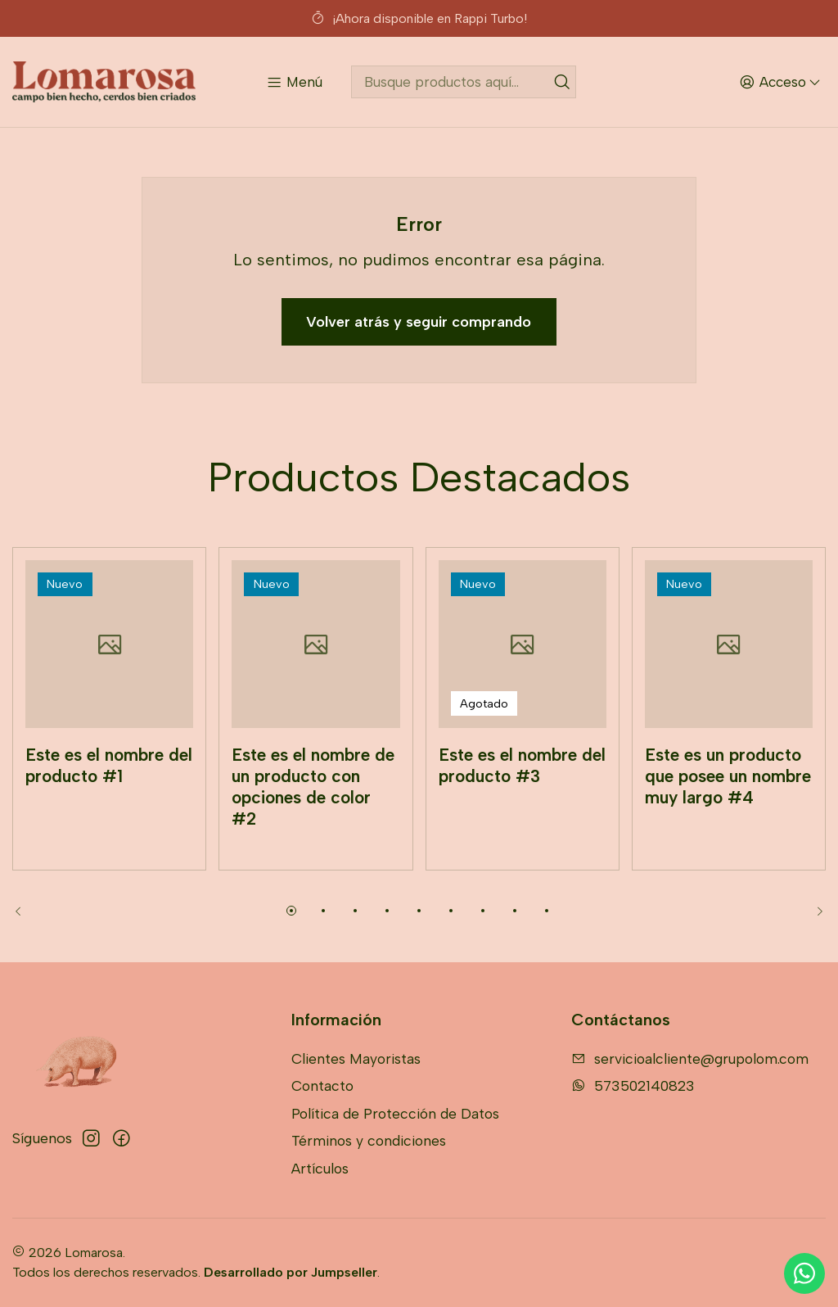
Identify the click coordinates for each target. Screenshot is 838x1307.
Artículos (320, 1168)
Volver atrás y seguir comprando (418, 322)
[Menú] (294, 81)
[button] (291, 910)
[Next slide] (813, 910)
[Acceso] (780, 81)
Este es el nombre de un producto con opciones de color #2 (313, 810)
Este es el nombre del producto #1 (108, 789)
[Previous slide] (24, 910)
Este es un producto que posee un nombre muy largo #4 (728, 800)
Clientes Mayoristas (356, 1058)
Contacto (322, 1085)
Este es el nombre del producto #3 (522, 789)
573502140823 (633, 1085)
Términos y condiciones (368, 1140)
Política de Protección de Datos (395, 1113)
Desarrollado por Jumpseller (290, 1272)
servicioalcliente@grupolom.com (690, 1058)
